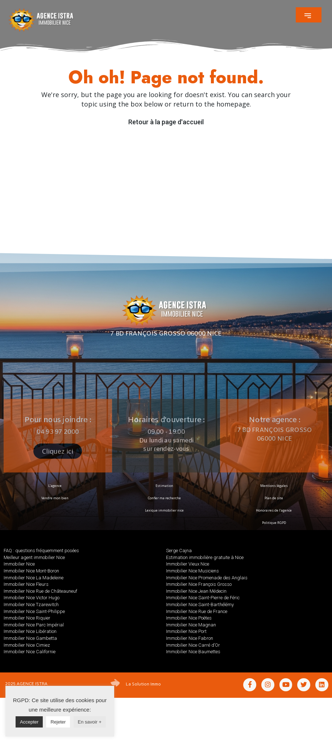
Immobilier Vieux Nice (187, 564)
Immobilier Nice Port (186, 631)
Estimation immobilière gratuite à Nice (205, 557)
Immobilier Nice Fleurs (26, 584)
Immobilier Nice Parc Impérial (34, 625)
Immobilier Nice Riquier (27, 618)
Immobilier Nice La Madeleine (33, 577)
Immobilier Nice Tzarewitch (31, 604)
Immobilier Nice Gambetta (30, 638)
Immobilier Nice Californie (29, 651)
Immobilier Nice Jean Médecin (196, 591)
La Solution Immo (143, 683)
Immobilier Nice (19, 564)
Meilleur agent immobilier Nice (34, 557)
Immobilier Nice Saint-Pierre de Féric (203, 597)
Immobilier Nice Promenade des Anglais (207, 577)
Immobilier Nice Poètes (189, 618)
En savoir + (89, 722)
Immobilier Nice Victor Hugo (31, 597)
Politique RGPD (274, 522)
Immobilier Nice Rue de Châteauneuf (40, 591)
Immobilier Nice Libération (30, 631)
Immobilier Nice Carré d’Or (193, 645)
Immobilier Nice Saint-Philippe (34, 611)
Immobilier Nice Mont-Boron (31, 571)
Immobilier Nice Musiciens (192, 571)
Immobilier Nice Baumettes (193, 651)
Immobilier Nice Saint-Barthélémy (200, 604)
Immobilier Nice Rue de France (196, 611)
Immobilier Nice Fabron (189, 638)
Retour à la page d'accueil (166, 122)
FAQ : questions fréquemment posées (41, 550)
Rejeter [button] (58, 722)
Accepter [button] (29, 722)
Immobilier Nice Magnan (191, 625)
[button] (308, 14)
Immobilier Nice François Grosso (199, 584)
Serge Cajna (179, 550)
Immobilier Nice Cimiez (27, 645)
